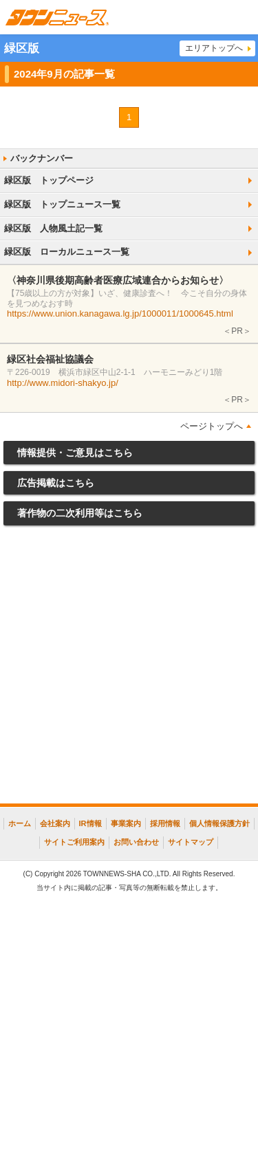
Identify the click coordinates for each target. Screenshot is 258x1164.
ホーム (19, 823)
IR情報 (90, 823)
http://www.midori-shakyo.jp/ (62, 383)
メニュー (241, 17)
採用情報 (165, 823)
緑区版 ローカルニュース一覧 (66, 252)
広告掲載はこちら (55, 482)
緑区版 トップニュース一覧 (62, 204)
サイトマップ (190, 842)
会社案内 (55, 823)
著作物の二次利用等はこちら (79, 512)
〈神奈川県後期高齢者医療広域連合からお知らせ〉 (117, 280)
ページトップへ (211, 426)
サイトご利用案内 (74, 842)
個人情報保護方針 (219, 823)
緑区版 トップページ (49, 180)
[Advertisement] (129, 668)
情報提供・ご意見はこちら (75, 452)
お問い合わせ (136, 842)
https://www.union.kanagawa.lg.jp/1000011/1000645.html (120, 313)
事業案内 (126, 823)
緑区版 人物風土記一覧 (53, 228)
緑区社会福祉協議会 (50, 359)
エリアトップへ (214, 48)
